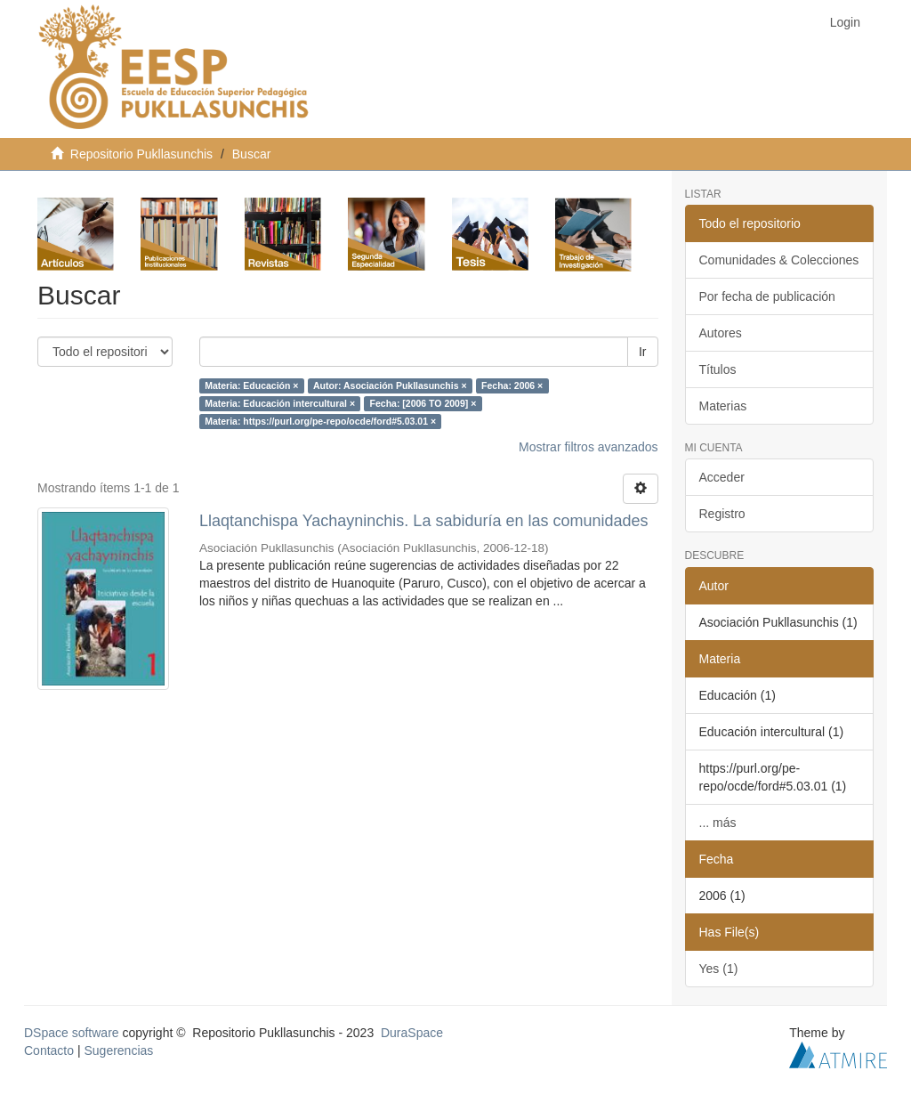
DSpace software (71, 1033)
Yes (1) (718, 968)
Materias (723, 406)
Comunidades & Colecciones (779, 260)
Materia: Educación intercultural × (280, 403)
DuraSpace (412, 1033)
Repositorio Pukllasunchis (141, 154)
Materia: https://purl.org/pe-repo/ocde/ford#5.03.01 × (320, 421)
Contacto (49, 1050)
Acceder (722, 477)
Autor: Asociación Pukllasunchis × (390, 385)
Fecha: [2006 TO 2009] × (423, 403)
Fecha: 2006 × (512, 385)
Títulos (718, 369)
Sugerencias (118, 1050)
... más (718, 822)
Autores (720, 333)
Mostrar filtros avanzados (588, 447)
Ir (643, 352)
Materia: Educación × (251, 385)
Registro (722, 514)
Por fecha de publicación (767, 296)
